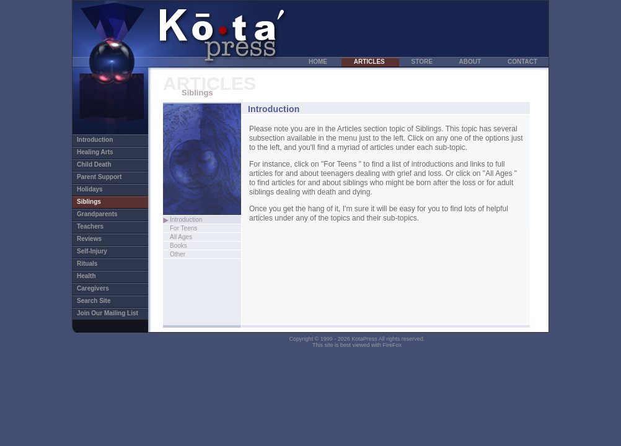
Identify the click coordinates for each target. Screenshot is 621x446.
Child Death (101, 164)
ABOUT (471, 61)
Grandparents (104, 214)
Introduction (111, 139)
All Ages (194, 237)
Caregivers (100, 288)
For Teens (196, 228)
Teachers (97, 226)
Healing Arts (103, 152)
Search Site (101, 300)
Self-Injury (99, 251)
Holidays (97, 189)
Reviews (96, 238)
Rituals (94, 263)
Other (191, 254)
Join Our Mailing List (107, 313)
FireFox (392, 345)
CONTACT (522, 61)
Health (93, 276)
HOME (319, 61)
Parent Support (106, 176)
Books (182, 245)
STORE (423, 61)
